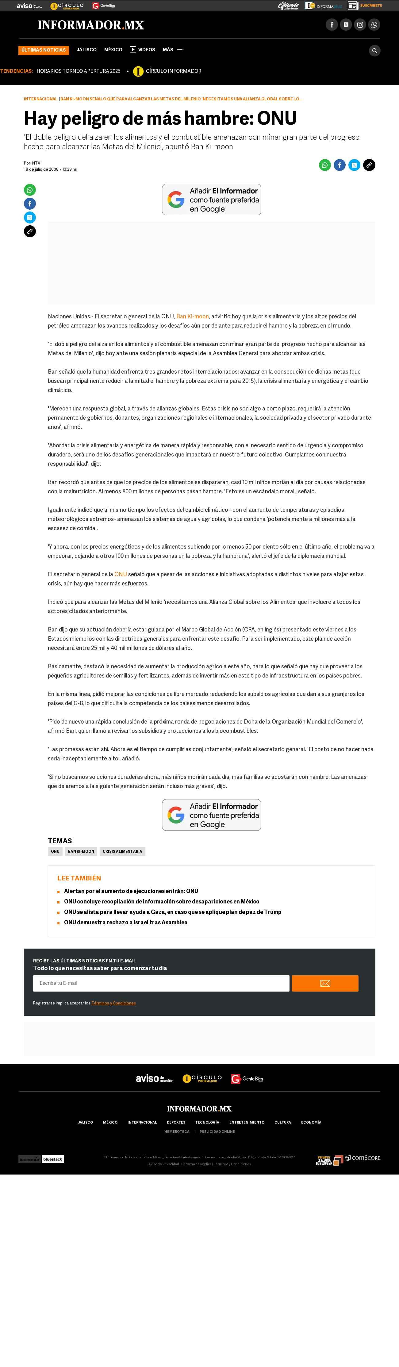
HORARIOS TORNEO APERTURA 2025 (78, 71)
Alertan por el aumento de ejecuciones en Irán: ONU (131, 892)
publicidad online (217, 1132)
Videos (142, 49)
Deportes (176, 1122)
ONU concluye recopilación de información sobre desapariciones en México (161, 902)
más (172, 50)
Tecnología (207, 1122)
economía (311, 1122)
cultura (282, 1122)
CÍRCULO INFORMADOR (173, 71)
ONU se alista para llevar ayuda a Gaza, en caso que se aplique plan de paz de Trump (173, 912)
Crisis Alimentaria (122, 852)
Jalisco (87, 50)
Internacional (41, 99)
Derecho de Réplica (196, 1164)
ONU (120, 575)
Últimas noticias (43, 50)
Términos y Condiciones (113, 1003)
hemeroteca (177, 1132)
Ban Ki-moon (192, 317)
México (113, 50)
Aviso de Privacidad (163, 1164)
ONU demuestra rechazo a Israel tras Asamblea (126, 923)
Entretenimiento (246, 1122)
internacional (142, 1122)
